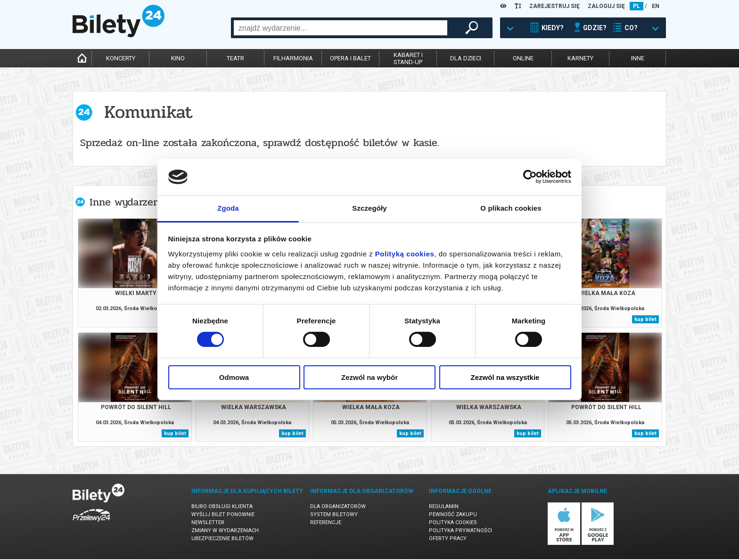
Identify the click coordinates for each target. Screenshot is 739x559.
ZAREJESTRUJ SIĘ (554, 6)
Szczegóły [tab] (369, 208)
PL (636, 6)
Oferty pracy (448, 538)
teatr (235, 58)
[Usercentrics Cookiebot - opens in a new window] (530, 177)
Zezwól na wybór (369, 377)
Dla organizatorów (338, 506)
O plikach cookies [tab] (510, 208)
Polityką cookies (405, 254)
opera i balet (350, 58)
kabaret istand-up (408, 58)
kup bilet (645, 319)
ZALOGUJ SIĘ (606, 6)
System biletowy (334, 514)
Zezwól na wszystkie (505, 377)
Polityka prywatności (460, 530)
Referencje (325, 522)
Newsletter (207, 522)
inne (637, 58)
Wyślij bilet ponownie (223, 514)
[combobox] (340, 27)
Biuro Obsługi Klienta (222, 506)
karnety (580, 58)
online (523, 58)
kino (178, 58)
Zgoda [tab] (228, 208)
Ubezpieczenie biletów (222, 538)
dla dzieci (465, 58)
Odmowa (234, 377)
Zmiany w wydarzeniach (225, 530)
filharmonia (293, 58)
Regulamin (444, 506)
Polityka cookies (453, 522)
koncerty (120, 58)
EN (655, 6)
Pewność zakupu (453, 514)
